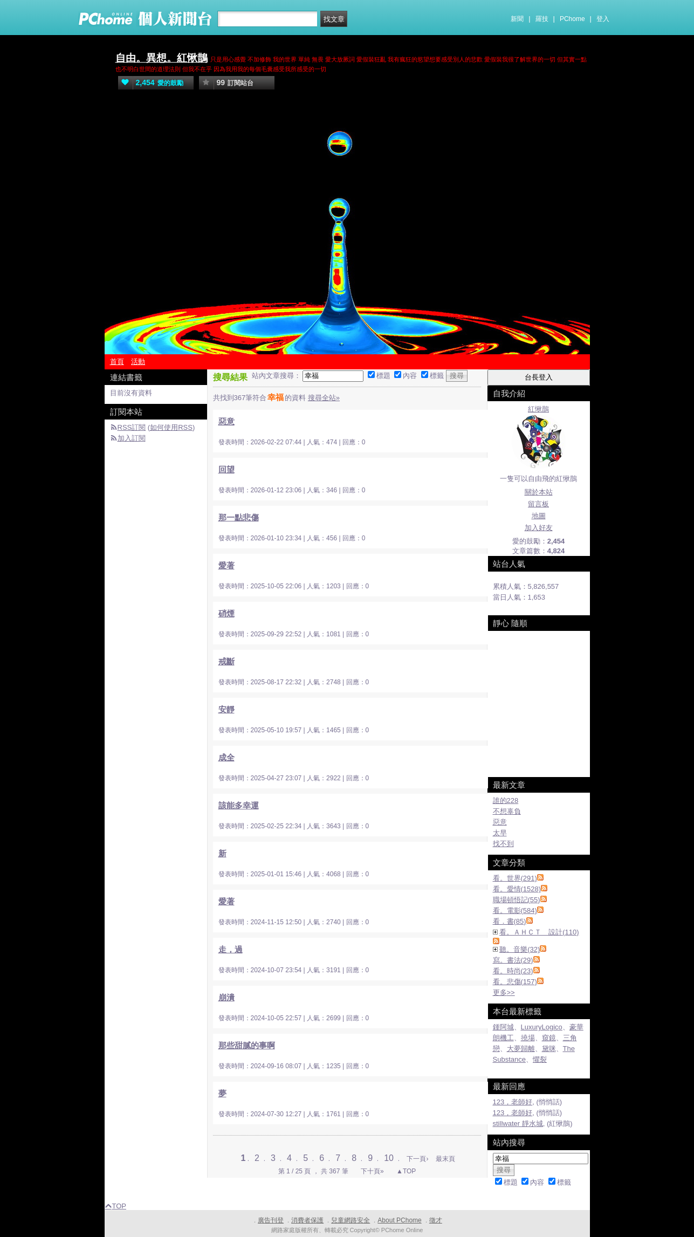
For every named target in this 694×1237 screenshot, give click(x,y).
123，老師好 (513, 1102)
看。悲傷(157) (515, 982)
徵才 (435, 1220)
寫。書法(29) (513, 960)
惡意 (226, 421)
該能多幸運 (238, 805)
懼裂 (540, 1059)
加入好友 (539, 528)
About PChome (399, 1220)
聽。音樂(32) (519, 949)
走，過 (230, 949)
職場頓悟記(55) (516, 900)
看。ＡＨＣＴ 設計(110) (539, 932)
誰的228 (506, 800)
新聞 (517, 19)
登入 (602, 19)
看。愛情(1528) (517, 889)
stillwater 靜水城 (518, 1123)
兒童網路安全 (350, 1220)
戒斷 (226, 661)
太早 (500, 833)
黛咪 (549, 1048)
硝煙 (226, 613)
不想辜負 (507, 811)
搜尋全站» (324, 398)
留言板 (538, 504)
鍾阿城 (503, 1027)
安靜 (226, 709)
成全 (226, 757)
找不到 (503, 844)
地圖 (539, 516)
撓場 (528, 1038)
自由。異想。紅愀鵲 (161, 58)
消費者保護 (307, 1220)
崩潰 (226, 997)
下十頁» (372, 1171)
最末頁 (445, 1159)
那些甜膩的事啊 (246, 1045)
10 (390, 1158)
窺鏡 (549, 1038)
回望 (226, 469)
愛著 (226, 565)
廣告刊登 (271, 1220)
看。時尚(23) (513, 971)
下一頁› (418, 1159)
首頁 (117, 362)
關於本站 (539, 492)
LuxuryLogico (541, 1027)
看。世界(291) (515, 878)
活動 (138, 362)
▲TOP (405, 1171)
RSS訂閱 (132, 427)
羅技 (541, 19)
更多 (504, 992)
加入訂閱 (132, 438)
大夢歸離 (521, 1048)
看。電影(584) (515, 910)
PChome (572, 19)
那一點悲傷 (238, 517)
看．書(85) (509, 921)
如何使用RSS (171, 427)
